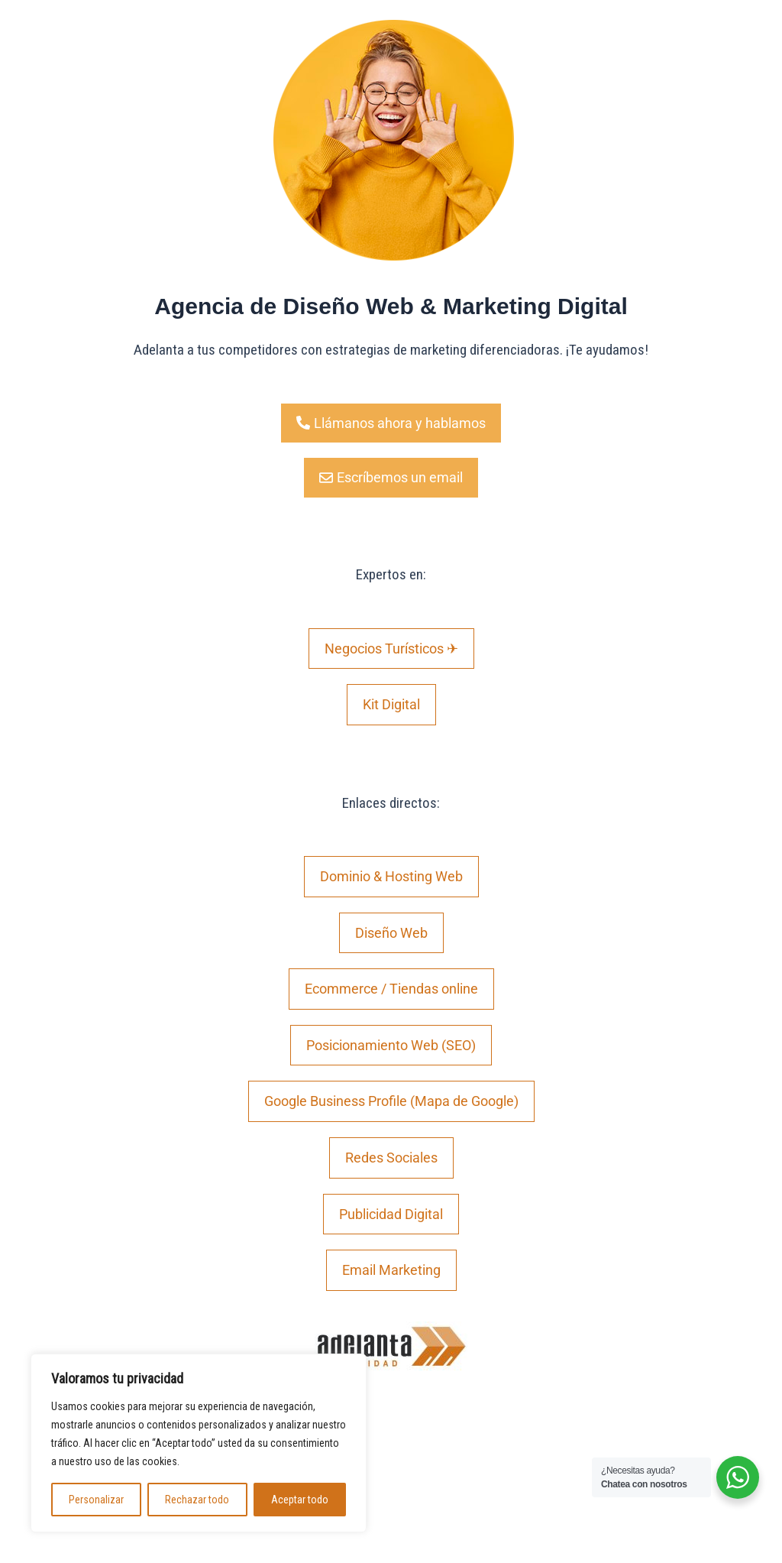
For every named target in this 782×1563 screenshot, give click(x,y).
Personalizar (96, 1499)
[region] (199, 1443)
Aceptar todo (299, 1499)
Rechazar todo (197, 1499)
